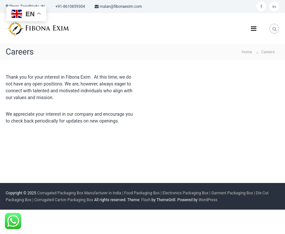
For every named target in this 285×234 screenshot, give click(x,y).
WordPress (207, 200)
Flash (146, 200)
